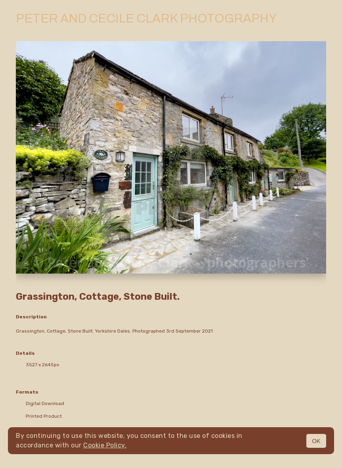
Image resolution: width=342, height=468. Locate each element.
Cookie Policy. (104, 445)
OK (316, 441)
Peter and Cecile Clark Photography (146, 18)
